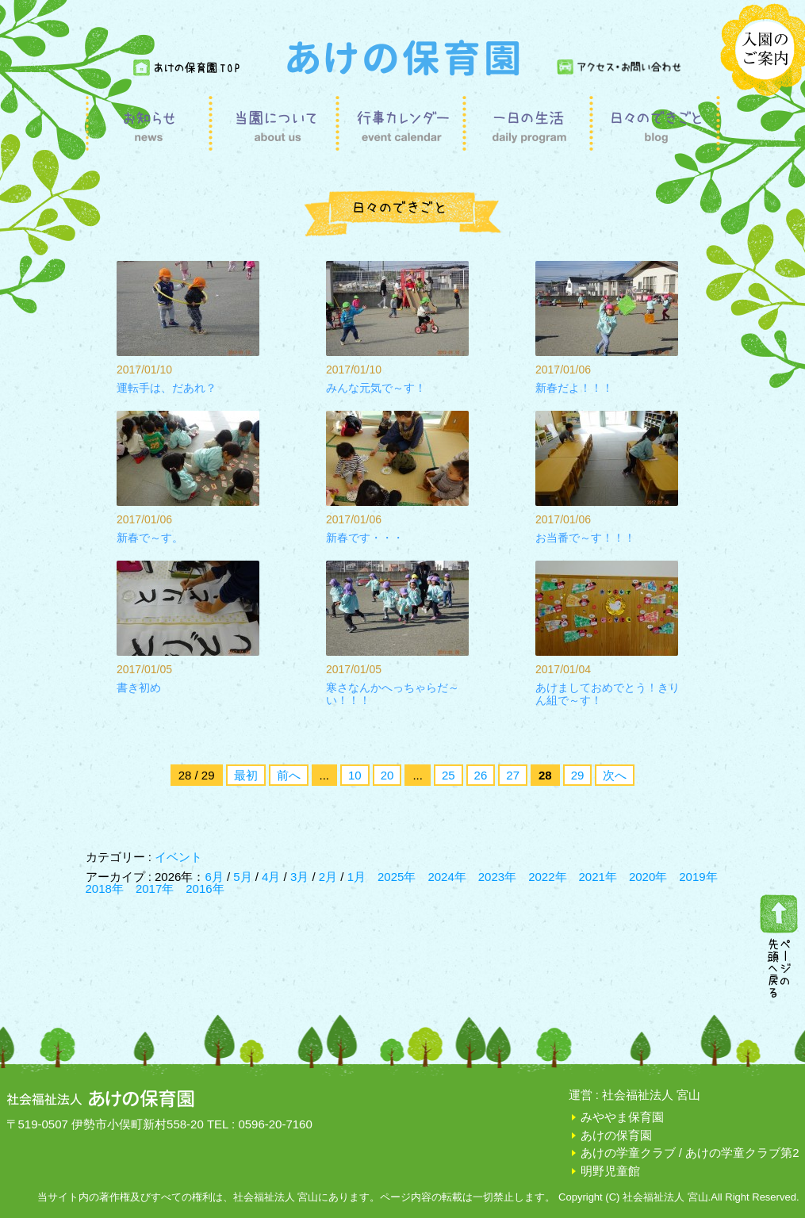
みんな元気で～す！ (376, 387)
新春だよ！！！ (574, 387)
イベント (178, 857)
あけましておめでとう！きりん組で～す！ (607, 694)
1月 (356, 876)
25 (448, 775)
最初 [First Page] (246, 775)
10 (355, 775)
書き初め (139, 687)
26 (481, 775)
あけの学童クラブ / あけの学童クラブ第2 (690, 1152)
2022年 (547, 876)
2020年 (648, 876)
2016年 (205, 888)
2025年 (397, 876)
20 (387, 775)
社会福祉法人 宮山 (651, 1094)
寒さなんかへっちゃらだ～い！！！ (392, 694)
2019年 (698, 876)
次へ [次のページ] (615, 775)
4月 (273, 876)
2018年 (105, 888)
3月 (301, 876)
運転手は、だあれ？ (167, 387)
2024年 (446, 876)
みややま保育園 (622, 1117)
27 (512, 775)
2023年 (497, 876)
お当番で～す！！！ (585, 537)
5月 (244, 876)
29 (578, 775)
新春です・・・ (365, 537)
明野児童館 (610, 1171)
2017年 (155, 888)
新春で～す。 (150, 537)
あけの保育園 (616, 1135)
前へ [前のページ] (289, 775)
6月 (216, 876)
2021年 (598, 876)
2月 (330, 876)
